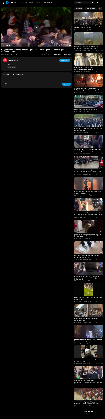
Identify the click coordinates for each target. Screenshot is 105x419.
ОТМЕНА (58, 84)
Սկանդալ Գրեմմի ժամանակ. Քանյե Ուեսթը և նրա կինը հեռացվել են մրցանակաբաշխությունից (88, 193)
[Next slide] (101, 8)
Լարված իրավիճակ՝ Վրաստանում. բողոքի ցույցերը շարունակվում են (87, 27)
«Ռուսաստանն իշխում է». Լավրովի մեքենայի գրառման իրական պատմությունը (88, 150)
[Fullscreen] (70, 45)
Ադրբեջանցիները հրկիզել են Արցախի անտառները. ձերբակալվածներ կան (86, 47)
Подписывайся (65, 60)
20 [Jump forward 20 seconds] (61, 45)
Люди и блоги (23, 3)
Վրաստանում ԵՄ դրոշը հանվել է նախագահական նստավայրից (84, 68)
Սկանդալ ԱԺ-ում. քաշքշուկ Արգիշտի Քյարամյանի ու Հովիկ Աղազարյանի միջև (87, 402)
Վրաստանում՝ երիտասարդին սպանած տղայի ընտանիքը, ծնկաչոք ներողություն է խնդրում (87, 171)
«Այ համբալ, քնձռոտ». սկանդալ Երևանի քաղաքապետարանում (86, 256)
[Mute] (64, 45)
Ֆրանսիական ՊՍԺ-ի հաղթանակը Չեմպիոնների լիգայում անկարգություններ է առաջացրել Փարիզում (88, 89)
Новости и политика (34, 3)
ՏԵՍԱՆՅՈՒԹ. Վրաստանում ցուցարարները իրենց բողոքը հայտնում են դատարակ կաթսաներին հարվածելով (87, 235)
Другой (44, 3)
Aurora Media (13, 60)
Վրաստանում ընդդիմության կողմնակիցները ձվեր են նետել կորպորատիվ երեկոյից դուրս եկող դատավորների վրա (88, 214)
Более (50, 3)
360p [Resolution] (67, 45)
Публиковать (66, 84)
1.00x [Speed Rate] (59, 45)
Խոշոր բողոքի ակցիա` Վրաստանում (85, 109)
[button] (102, 3)
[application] (36, 27)
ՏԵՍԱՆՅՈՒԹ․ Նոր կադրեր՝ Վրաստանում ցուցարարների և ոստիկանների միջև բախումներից (86, 278)
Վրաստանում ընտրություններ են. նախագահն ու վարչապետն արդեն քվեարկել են (88, 382)
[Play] (3, 45)
